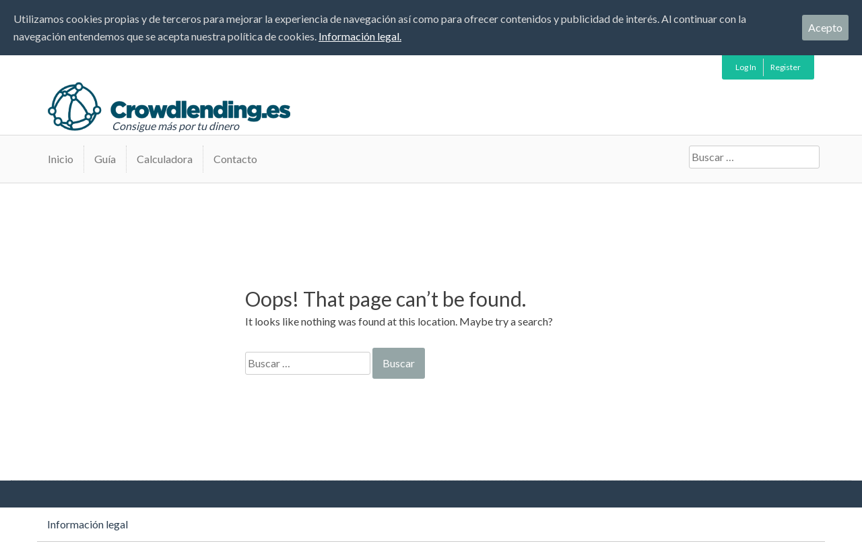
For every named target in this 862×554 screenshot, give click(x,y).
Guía (105, 158)
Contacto (235, 158)
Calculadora (165, 158)
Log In (745, 67)
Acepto (825, 27)
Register (785, 67)
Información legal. (360, 36)
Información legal (87, 524)
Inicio (60, 158)
